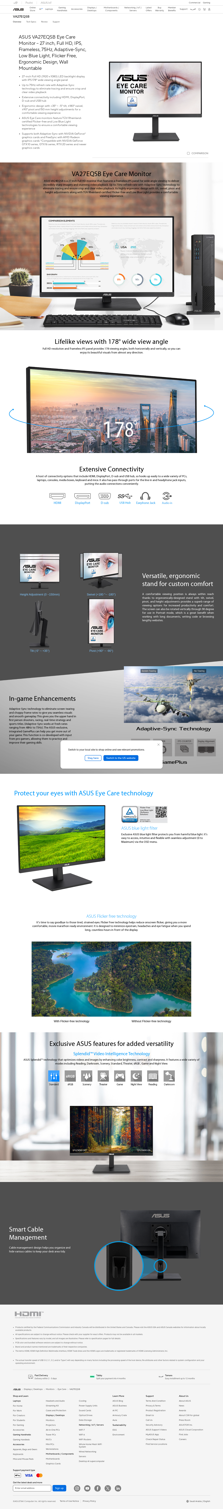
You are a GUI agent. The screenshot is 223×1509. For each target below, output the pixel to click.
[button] (206, 2)
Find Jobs (183, 1434)
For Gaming (18, 1425)
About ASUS (185, 1401)
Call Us (149, 1420)
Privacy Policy (89, 1501)
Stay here (93, 758)
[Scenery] (86, 1076)
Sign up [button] (59, 1488)
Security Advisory (154, 1425)
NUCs (49, 1439)
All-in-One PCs (53, 1430)
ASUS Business (120, 1405)
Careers (182, 1439)
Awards (182, 1410)
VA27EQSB (21, 17)
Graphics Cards (53, 1463)
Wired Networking (87, 1451)
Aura (115, 1420)
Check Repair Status (155, 1439)
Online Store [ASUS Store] (33, 9)
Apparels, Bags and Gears (25, 1449)
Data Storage (85, 1420)
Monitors (50, 1420)
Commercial (194, 2)
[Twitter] (108, 1488)
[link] (18, 9)
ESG (115, 1430)
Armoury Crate (120, 1415)
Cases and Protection (56, 1410)
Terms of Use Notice (69, 1501)
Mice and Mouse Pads (23, 1459)
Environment (119, 1434)
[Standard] (53, 1076)
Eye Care (62, 1389)
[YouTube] (87, 1488)
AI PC (115, 1410)
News (181, 1405)
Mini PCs (50, 1444)
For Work (17, 1410)
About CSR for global (189, 1415)
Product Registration (156, 1410)
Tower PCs (51, 1434)
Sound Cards (85, 1410)
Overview (17, 22)
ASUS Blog (118, 1401)
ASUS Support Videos (156, 1429)
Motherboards (53, 1459)
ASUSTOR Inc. (186, 1425)
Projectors (51, 1425)
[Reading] (152, 1076)
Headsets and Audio (55, 1401)
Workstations (52, 1449)
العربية (193, 9)
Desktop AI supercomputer (92, 1461)
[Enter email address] (32, 1488)
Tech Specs (31, 22)
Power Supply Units (88, 1405)
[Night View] (136, 1076)
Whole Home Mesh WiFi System (90, 1445)
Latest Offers (149, 9)
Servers (82, 1456)
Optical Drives (85, 1415)
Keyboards (18, 1454)
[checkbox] (197, 153)
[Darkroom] (169, 1076)
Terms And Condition (156, 1401)
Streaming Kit (52, 1405)
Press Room (184, 1420)
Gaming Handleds (21, 1439)
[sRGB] (70, 1076)
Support (56, 22)
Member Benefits (172, 9)
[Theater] (103, 1076)
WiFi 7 (82, 1430)
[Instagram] (77, 1488)
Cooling (82, 1401)
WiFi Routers (85, 1439)
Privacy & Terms (153, 1405)
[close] (158, 744)
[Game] (119, 1076)
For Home (17, 1406)
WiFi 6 (82, 1434)
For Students (19, 1420)
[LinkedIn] (118, 1488)
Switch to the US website (121, 758)
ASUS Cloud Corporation (191, 1429)
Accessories (18, 1430)
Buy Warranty (159, 9)
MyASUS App (152, 1434)
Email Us (150, 1415)
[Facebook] (97, 1488)
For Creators (19, 1415)
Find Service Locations (156, 1444)
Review (44, 22)
